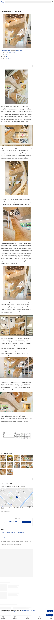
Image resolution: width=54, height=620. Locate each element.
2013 (6, 56)
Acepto (50, 611)
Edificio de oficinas (16, 535)
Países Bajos (19, 50)
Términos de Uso (25, 610)
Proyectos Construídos (11, 532)
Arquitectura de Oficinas (6, 535)
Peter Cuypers (11, 58)
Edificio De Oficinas (5, 50)
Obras (3, 532)
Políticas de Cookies (11, 612)
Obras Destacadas (21, 532)
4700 (6, 54)
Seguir (26, 522)
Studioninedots (11, 52)
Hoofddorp (25, 535)
